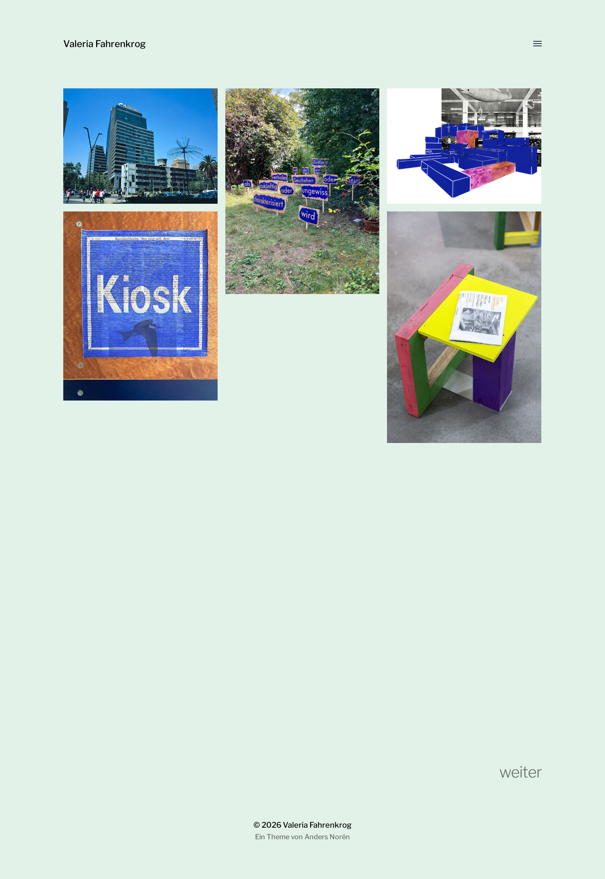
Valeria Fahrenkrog (104, 43)
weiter (520, 771)
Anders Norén (327, 837)
